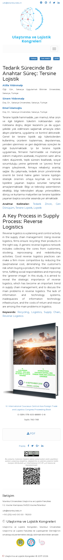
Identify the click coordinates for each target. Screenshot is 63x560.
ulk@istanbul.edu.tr (12, 3)
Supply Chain (52, 312)
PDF (31, 433)
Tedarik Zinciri (42, 203)
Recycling (23, 312)
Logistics (36, 312)
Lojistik (38, 207)
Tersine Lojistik (23, 207)
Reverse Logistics (13, 315)
